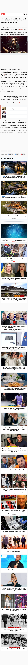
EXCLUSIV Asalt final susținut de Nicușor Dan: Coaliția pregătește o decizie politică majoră (14, 551)
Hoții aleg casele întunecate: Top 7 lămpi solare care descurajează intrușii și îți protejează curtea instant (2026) (14, 177)
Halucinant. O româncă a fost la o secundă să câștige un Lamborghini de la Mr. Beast (14, 409)
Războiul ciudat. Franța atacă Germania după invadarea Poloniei (14, 649)
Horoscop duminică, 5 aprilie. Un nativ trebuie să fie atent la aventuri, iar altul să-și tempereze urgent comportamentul (14, 239)
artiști (4, 74)
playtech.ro (21, 102)
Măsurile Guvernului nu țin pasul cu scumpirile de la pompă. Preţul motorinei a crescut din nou (14, 348)
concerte (21, 29)
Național (14, 261)
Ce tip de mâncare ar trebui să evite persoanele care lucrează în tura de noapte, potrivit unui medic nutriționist (14, 389)
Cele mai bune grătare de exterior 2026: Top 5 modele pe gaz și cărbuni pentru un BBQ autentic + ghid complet (14, 216)
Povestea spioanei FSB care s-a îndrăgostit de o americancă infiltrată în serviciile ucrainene (14, 279)
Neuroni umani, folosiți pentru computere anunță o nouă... (14, 531)
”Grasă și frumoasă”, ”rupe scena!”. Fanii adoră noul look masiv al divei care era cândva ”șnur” (14, 610)
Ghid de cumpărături (6, 159)
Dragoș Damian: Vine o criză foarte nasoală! (14, 569)
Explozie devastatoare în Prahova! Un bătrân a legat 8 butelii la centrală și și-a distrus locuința (14, 259)
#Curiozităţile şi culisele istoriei (14, 627)
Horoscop (14, 241)
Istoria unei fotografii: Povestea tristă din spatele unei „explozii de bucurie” (14, 630)
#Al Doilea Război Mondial (14, 647)
